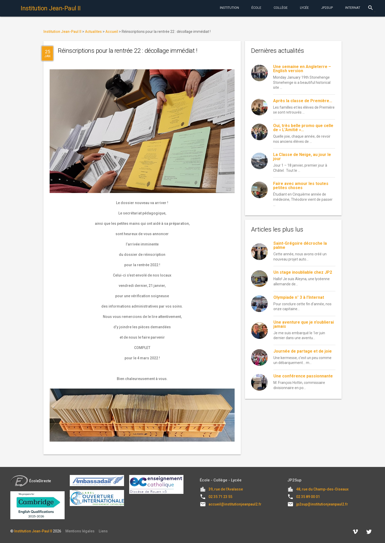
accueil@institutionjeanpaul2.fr (235, 504)
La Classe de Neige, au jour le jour (302, 156)
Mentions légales (80, 531)
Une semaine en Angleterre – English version (302, 68)
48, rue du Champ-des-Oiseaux (322, 489)
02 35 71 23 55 (220, 497)
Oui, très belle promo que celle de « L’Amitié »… (303, 127)
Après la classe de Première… (302, 100)
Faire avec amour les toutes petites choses (300, 185)
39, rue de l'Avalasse (226, 489)
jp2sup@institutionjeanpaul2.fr (322, 504)
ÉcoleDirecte (30, 481)
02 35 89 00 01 (308, 497)
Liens (103, 531)
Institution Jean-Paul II (33, 531)
